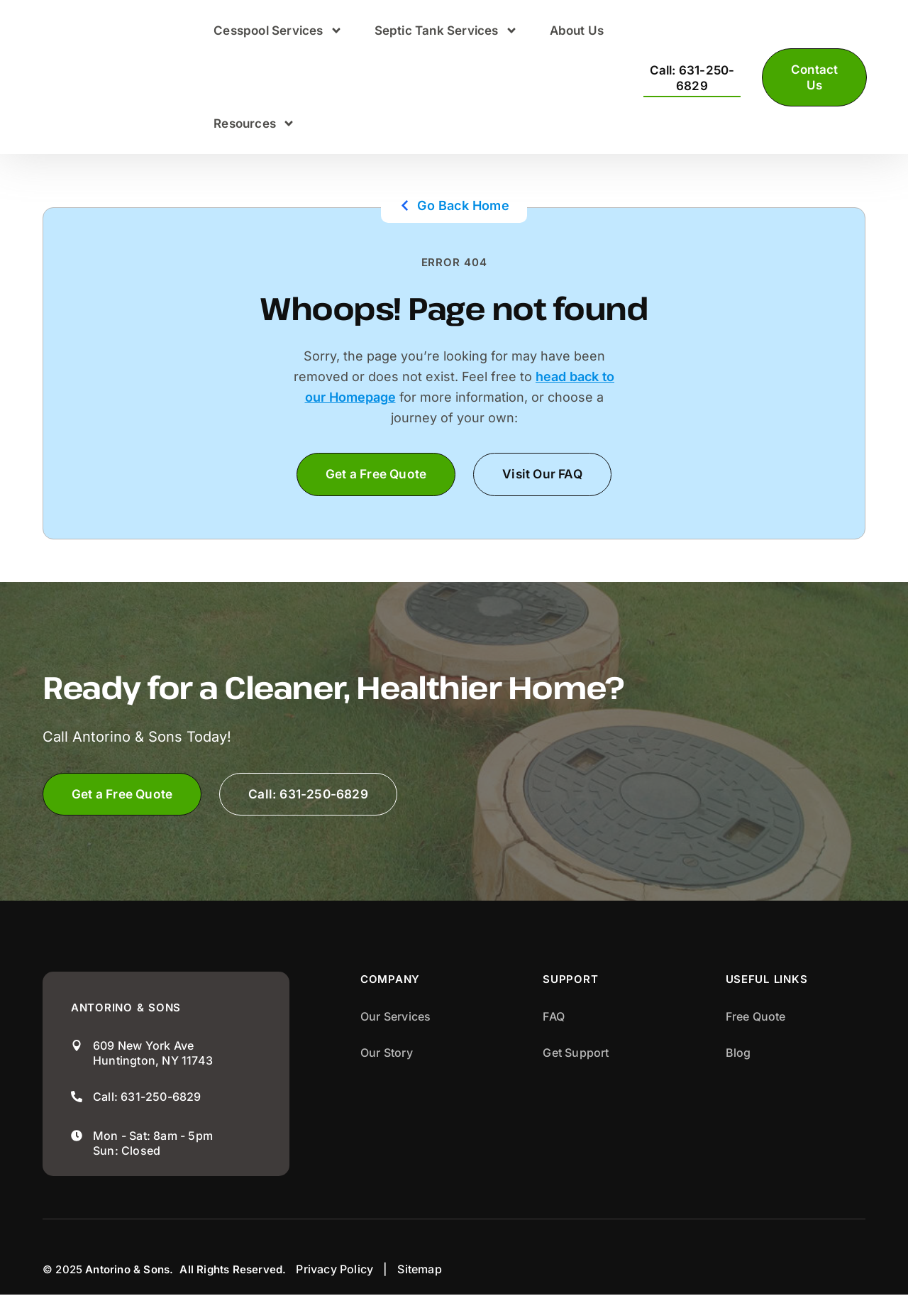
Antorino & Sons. (129, 1271)
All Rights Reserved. (232, 1271)
